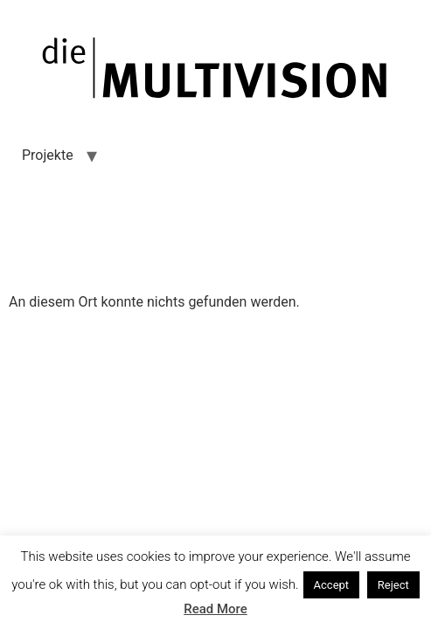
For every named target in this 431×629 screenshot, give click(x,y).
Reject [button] (393, 584)
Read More (215, 609)
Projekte (47, 155)
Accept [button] (332, 584)
